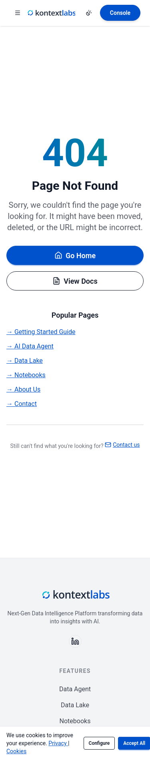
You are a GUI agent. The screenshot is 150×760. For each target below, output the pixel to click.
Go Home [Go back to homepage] (75, 255)
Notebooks (75, 721)
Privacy (58, 743)
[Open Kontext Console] (120, 13)
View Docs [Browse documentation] (74, 281)
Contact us (122, 445)
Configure (99, 743)
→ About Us (23, 389)
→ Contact (21, 404)
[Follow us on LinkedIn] (75, 641)
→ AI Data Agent (30, 346)
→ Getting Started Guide (41, 332)
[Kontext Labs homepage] (51, 13)
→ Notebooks (26, 375)
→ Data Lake (24, 360)
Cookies (16, 751)
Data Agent (75, 689)
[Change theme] (89, 13)
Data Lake (75, 705)
